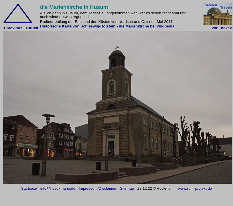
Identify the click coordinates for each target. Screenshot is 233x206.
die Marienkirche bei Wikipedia (146, 26)
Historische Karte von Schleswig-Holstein (78, 26)
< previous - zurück (20, 28)
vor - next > (222, 28)
